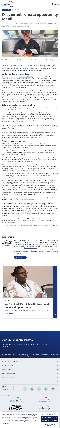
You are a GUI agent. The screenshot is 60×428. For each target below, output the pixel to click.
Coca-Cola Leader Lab (30, 248)
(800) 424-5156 (14, 391)
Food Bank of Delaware (20, 145)
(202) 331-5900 (6, 391)
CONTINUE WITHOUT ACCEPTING (49, 414)
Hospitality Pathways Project (26, 68)
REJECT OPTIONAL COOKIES (49, 420)
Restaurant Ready (15, 78)
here (55, 225)
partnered (49, 240)
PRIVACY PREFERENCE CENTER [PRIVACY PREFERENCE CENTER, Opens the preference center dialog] (49, 425)
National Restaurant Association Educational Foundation (22, 65)
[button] (55, 4)
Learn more (21, 257)
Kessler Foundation (25, 77)
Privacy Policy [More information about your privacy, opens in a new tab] (5, 423)
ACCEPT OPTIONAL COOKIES (49, 417)
